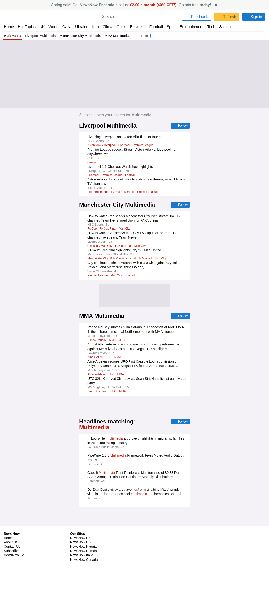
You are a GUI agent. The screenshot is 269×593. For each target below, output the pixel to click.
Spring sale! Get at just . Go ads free (131, 5)
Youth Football (144, 259)
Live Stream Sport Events (103, 192)
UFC (121, 340)
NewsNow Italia (81, 543)
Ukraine (80, 27)
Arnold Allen (95, 357)
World (53, 27)
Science (222, 27)
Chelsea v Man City (100, 246)
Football (154, 27)
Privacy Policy (213, 525)
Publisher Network (150, 525)
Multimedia (13, 36)
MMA (113, 340)
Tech (208, 27)
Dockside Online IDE (151, 538)
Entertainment (188, 27)
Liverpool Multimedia (41, 36)
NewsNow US (80, 530)
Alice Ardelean (97, 375)
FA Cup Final (107, 229)
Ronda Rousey (97, 340)
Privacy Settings (215, 543)
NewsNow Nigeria (83, 534)
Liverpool (125, 145)
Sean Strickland (97, 392)
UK (42, 27)
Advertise (144, 530)
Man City (123, 229)
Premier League (144, 145)
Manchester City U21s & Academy (109, 259)
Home (9, 27)
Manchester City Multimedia (82, 36)
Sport (169, 27)
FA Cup (91, 229)
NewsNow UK (80, 525)
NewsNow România (85, 538)
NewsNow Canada (84, 547)
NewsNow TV (14, 543)
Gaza (66, 27)
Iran (93, 27)
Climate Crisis (112, 27)
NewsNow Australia (85, 551)
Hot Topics (27, 27)
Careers (142, 534)
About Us (11, 530)
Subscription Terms (217, 538)
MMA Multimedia (120, 36)
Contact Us (12, 534)
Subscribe (11, 538)
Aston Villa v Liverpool (101, 145)
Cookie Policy (212, 530)
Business (135, 27)
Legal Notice (212, 534)
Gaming (92, 162)
